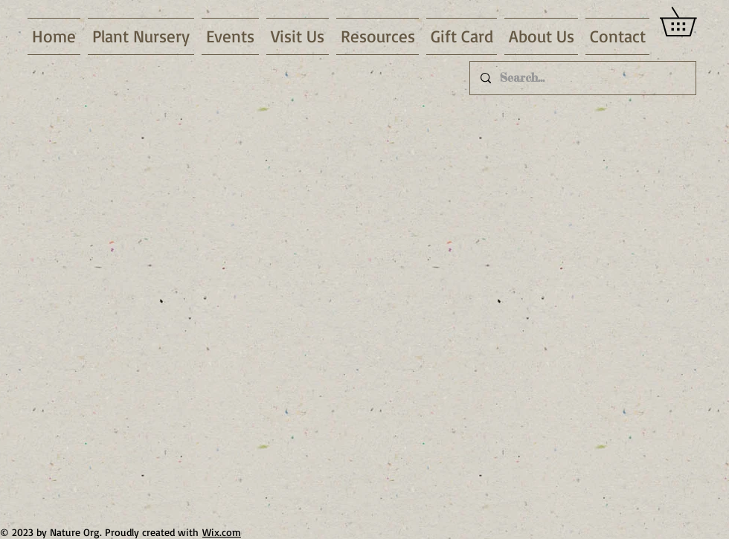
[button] (141, 36)
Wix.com (221, 532)
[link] (692, 21)
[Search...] (582, 78)
